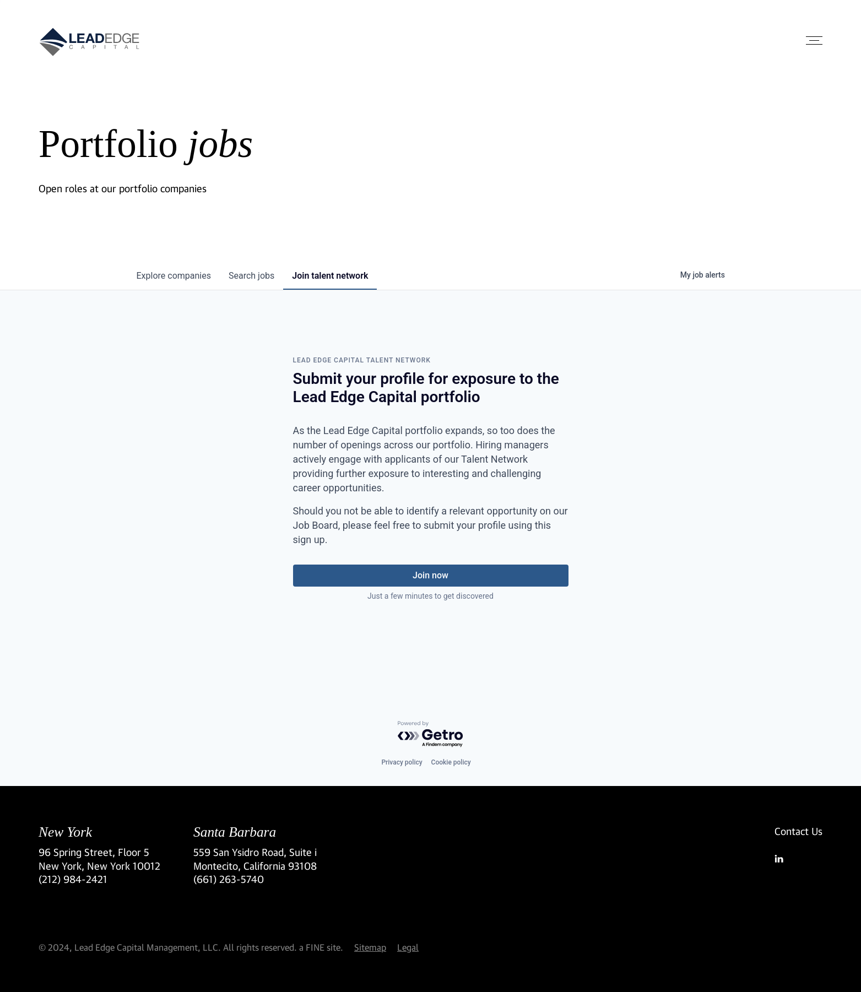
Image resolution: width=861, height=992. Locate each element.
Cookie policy (451, 762)
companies (174, 275)
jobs (251, 275)
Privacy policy (401, 762)
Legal (408, 947)
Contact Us (798, 831)
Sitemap (370, 947)
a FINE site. (321, 947)
